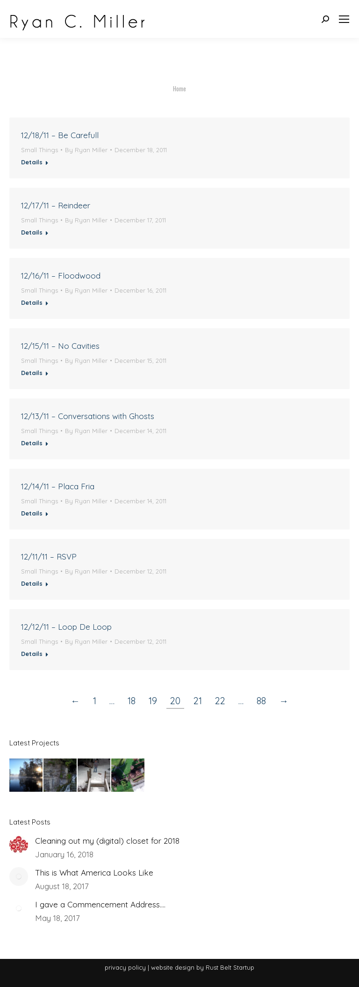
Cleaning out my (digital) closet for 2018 (107, 841)
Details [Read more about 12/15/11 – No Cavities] (32, 372)
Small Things (39, 150)
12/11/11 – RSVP (49, 556)
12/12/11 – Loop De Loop (66, 627)
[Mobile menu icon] (344, 19)
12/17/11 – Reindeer (55, 205)
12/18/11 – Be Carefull (60, 135)
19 (153, 701)
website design (172, 967)
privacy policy (125, 967)
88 (261, 701)
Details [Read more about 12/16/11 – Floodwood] (32, 302)
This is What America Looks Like (94, 872)
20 (175, 701)
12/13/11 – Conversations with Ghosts (87, 416)
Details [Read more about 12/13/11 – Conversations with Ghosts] (32, 443)
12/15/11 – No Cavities (60, 346)
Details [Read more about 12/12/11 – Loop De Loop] (32, 653)
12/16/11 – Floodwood (61, 275)
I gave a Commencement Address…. (100, 904)
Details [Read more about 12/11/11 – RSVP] (32, 583)
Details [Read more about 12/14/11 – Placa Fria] (32, 513)
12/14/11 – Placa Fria (57, 486)
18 (132, 701)
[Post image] (18, 844)
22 (220, 701)
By (86, 150)
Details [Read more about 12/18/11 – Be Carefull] (32, 162)
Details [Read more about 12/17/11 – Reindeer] (32, 232)
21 (198, 701)
